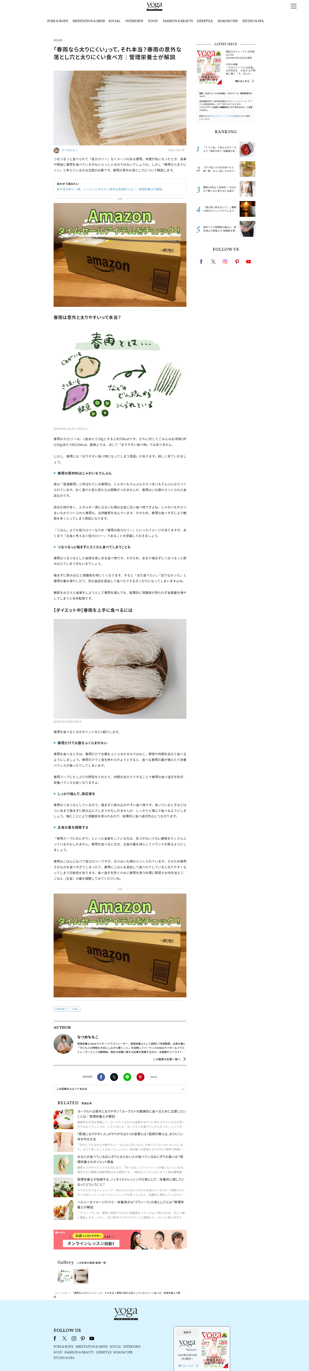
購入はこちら (242, 81)
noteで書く (153, 1028)
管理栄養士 (61, 960)
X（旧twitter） (114, 1028)
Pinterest (140, 1028)
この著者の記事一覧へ (167, 1011)
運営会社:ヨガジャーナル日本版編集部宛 (225, 115)
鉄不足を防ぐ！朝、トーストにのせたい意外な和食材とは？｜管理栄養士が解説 (106, 189)
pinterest (237, 261)
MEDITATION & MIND (89, 21)
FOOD (153, 21)
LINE (127, 1028)
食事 (75, 960)
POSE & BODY (57, 21)
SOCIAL (114, 21)
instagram (225, 261)
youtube (142, 1271)
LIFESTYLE (205, 21)
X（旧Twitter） (115, 1271)
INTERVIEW (134, 21)
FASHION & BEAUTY (178, 21)
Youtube (248, 261)
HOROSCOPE (228, 21)
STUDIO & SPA (253, 21)
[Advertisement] (120, 921)
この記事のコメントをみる (71, 1040)
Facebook (101, 1028)
